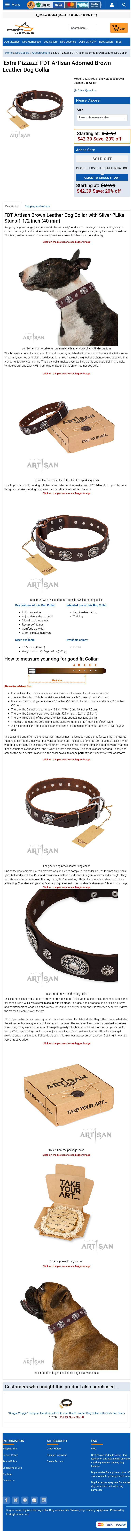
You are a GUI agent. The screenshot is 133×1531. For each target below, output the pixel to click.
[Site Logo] (21, 27)
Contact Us (9, 1480)
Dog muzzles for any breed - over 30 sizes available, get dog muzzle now (110, 1474)
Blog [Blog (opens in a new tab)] (119, 41)
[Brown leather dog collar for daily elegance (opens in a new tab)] (66, 426)
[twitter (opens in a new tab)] (15, 1500)
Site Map (7, 1474)
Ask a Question (85, 90)
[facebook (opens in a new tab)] (6, 1500)
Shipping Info (10, 1448)
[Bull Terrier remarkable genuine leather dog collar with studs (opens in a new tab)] (66, 294)
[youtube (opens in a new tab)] (34, 1500)
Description (12, 206)
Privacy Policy (10, 1455)
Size (80, 110)
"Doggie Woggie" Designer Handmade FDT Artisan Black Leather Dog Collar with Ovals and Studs (66, 1413)
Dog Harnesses (31, 41)
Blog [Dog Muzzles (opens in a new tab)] (93, 1448)
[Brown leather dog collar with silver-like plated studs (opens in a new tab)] (66, 546)
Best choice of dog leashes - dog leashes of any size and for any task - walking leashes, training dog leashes (110, 1461)
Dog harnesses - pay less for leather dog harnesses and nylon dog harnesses (110, 1486)
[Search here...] (82, 28)
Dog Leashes (68, 41)
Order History (54, 1448)
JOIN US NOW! (87, 41)
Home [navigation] (9, 52)
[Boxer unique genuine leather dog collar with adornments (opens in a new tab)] (66, 1319)
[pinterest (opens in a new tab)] (24, 1500)
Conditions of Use (12, 1467)
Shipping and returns (37, 206)
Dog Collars (51, 41)
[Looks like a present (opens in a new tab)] (66, 1207)
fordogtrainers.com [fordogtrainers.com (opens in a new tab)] (17, 1514)
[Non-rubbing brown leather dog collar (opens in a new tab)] (66, 940)
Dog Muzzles (12, 41)
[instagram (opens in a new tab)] (43, 1500)
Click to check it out (102, 177)
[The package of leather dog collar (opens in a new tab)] (66, 1096)
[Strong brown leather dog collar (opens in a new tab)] (66, 812)
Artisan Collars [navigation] (41, 52)
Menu (12, 4)
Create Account (55, 1461)
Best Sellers (106, 41)
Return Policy (10, 1461)
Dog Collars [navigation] (22, 52)
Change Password (57, 1455)
